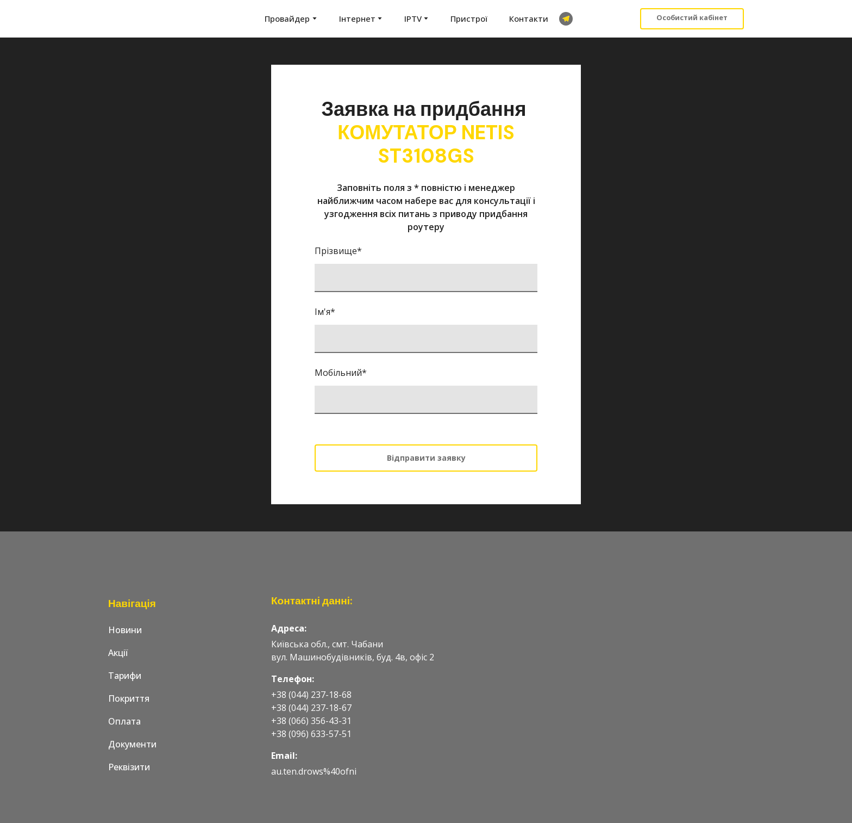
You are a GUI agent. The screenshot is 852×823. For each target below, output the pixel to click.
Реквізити (129, 767)
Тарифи (124, 676)
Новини (125, 630)
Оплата (124, 721)
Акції (118, 653)
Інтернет (357, 18)
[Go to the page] (150, 18)
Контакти (528, 18)
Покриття (128, 698)
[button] (566, 19)
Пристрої (468, 18)
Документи (132, 744)
